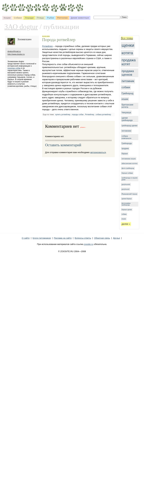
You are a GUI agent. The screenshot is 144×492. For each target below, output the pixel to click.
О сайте (26, 238)
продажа (125, 148)
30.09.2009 (46, 36)
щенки (128, 45)
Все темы (127, 38)
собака (124, 214)
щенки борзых (127, 198)
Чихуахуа (126, 112)
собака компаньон (126, 137)
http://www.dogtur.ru (16, 54)
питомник (128, 81)
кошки (125, 99)
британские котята (127, 105)
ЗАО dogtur (21, 27)
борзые (125, 154)
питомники (126, 131)
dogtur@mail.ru (14, 51)
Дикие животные (80, 18)
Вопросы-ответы (83, 238)
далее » (126, 224)
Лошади (29, 18)
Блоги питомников (42, 238)
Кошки (7, 18)
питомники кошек (129, 159)
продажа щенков (128, 72)
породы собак (78, 115)
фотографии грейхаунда (126, 204)
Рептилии (62, 18)
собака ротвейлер (103, 115)
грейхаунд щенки (129, 125)
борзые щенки (127, 209)
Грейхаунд (127, 93)
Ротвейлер (47, 46)
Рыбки (50, 18)
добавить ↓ (83, 127)
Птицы (40, 18)
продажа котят (129, 62)
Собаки (18, 18)
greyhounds (126, 184)
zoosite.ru (88, 244)
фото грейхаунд (128, 168)
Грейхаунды (127, 143)
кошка (124, 219)
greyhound (125, 189)
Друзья (116, 238)
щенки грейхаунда (127, 119)
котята (127, 53)
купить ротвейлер (62, 115)
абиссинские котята (129, 163)
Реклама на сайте (63, 238)
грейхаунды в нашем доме (130, 178)
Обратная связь (102, 238)
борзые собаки (127, 173)
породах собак (14, 68)
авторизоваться (98, 152)
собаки (126, 87)
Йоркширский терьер (129, 194)
